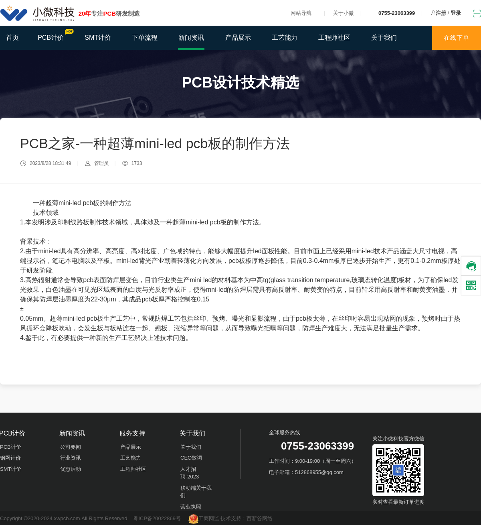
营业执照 (190, 507)
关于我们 (384, 37)
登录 (456, 13)
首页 (12, 37)
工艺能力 (284, 37)
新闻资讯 (191, 37)
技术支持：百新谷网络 (246, 518)
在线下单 (456, 37)
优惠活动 (70, 469)
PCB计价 (55, 35)
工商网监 (204, 518)
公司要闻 (70, 447)
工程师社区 (334, 37)
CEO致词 (191, 458)
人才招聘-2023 (189, 473)
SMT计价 (98, 37)
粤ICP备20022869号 (157, 518)
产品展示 (238, 37)
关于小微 (343, 13)
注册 (441, 13)
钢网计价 (10, 458)
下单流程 (145, 37)
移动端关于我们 (196, 492)
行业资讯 (70, 458)
